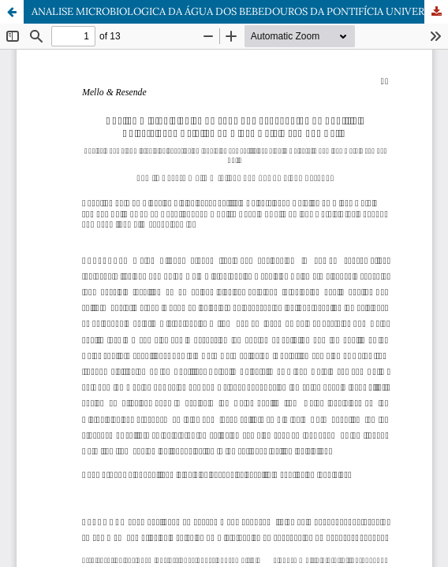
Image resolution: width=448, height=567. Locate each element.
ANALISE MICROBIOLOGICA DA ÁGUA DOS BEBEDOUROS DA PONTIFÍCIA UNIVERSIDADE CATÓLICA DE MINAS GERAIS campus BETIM (240, 11)
